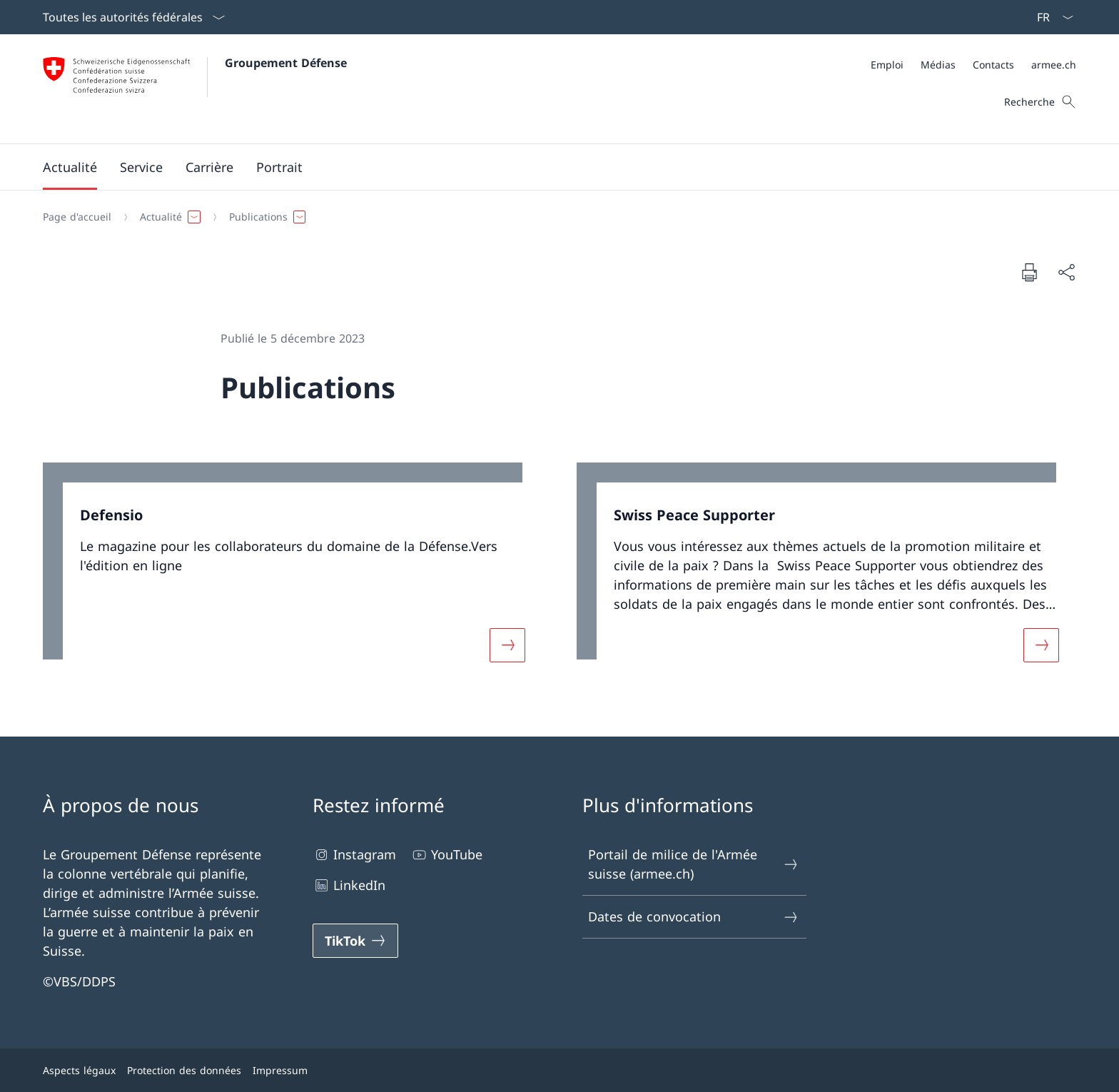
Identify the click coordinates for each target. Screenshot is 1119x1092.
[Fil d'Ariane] (553, 217)
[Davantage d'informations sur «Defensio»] (507, 644)
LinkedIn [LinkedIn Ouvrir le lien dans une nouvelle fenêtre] (349, 885)
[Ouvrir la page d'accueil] (195, 89)
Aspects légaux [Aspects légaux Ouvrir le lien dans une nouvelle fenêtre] (79, 1070)
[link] (292, 570)
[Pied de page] (559, 1070)
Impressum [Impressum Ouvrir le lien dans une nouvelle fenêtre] (280, 1070)
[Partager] (1066, 272)
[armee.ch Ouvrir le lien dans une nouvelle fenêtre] (1054, 64)
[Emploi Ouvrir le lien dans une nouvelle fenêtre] (887, 64)
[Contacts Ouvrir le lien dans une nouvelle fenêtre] (993, 64)
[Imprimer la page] (1029, 272)
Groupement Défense (286, 63)
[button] (69, 167)
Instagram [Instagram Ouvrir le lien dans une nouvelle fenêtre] (354, 855)
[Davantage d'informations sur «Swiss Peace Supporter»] (1041, 644)
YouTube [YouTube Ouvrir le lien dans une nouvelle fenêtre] (446, 855)
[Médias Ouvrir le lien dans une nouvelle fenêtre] (938, 64)
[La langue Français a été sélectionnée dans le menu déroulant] (1050, 17)
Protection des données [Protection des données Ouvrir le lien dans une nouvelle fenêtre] (184, 1070)
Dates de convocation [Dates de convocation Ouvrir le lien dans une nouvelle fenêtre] (693, 917)
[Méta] (973, 64)
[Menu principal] (548, 167)
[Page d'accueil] (77, 217)
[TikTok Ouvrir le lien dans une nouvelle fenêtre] (355, 941)
